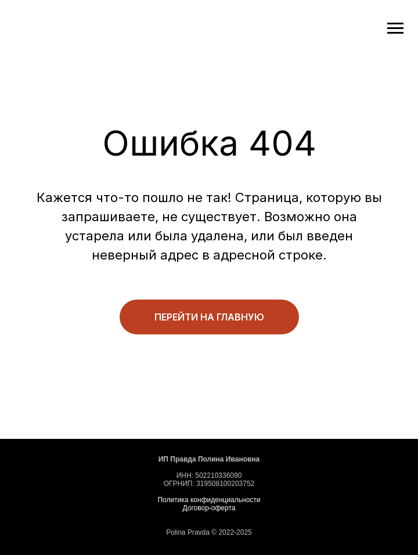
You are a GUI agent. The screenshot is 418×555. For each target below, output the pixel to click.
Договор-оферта (209, 508)
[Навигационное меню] (395, 28)
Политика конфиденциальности (208, 500)
